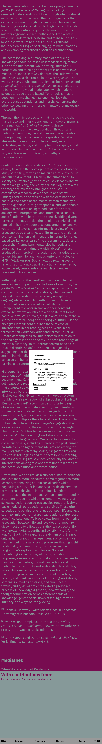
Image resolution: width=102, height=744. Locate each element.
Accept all (64, 388)
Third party (35, 372)
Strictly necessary (35, 363)
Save (36, 388)
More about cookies (39, 384)
